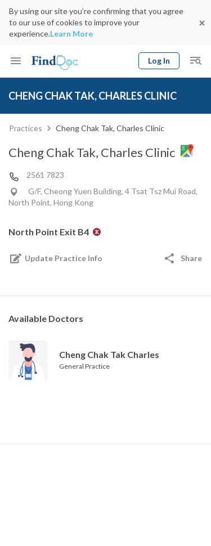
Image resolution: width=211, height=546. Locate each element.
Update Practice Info (55, 258)
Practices (25, 128)
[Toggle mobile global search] (195, 61)
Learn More (71, 33)
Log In (159, 60)
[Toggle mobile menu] (16, 61)
